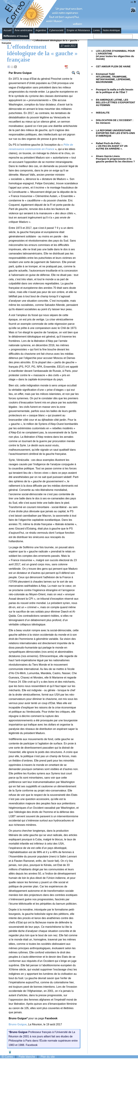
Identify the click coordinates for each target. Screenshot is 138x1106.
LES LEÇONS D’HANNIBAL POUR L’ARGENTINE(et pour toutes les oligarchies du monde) (115, 55)
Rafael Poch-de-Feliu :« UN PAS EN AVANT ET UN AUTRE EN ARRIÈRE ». (111, 146)
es (132, 2)
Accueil (7, 30)
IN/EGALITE (103, 112)
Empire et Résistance (78, 30)
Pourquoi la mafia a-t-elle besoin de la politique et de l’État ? (114, 91)
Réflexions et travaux (16, 36)
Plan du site (48, 1056)
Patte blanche (27, 1056)
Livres (96, 30)
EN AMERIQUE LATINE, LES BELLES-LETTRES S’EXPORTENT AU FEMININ (115, 102)
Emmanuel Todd (113, 78)
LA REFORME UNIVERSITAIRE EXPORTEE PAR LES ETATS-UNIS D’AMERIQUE (115, 133)
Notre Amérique (111, 30)
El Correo (7, 1056)
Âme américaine (23, 30)
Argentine (41, 30)
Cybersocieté (56, 30)
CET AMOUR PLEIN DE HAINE (113, 66)
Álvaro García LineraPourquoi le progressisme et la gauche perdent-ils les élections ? (115, 159)
